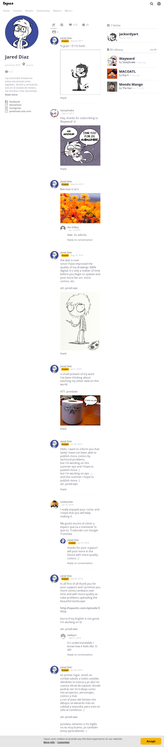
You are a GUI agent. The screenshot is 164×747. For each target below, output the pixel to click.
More (69, 10)
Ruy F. (125, 75)
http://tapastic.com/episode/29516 (80, 609)
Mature (57, 10)
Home (6, 10)
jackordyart (128, 34)
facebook (14, 101)
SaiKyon (71, 635)
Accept (151, 741)
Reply (63, 97)
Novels (29, 10)
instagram (15, 108)
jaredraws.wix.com (20, 111)
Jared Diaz (66, 38)
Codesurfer (66, 501)
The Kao (127, 88)
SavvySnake (67, 110)
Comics (17, 10)
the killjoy (73, 227)
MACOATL (127, 71)
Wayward (127, 58)
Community (43, 10)
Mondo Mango (131, 84)
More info (49, 742)
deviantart (15, 105)
